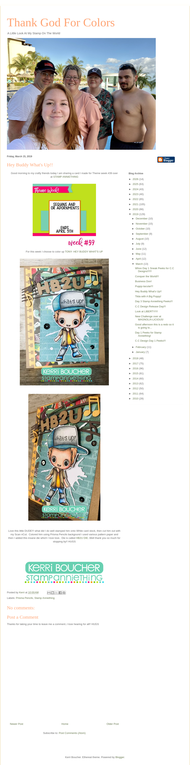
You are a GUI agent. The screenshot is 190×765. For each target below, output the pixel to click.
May (138, 253)
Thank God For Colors (61, 22)
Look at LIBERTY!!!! (146, 311)
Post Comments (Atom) (72, 733)
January (141, 352)
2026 (136, 179)
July (138, 243)
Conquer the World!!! (147, 276)
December (142, 218)
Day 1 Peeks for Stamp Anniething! (148, 334)
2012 (136, 388)
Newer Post (16, 723)
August (140, 238)
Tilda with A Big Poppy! (148, 296)
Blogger (119, 757)
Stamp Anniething (44, 597)
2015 (136, 373)
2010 (136, 398)
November (142, 223)
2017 (136, 363)
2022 (136, 199)
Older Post (113, 723)
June (139, 248)
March (140, 263)
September (142, 233)
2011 (136, 393)
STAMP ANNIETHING (65, 176)
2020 (136, 209)
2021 (136, 204)
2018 (136, 358)
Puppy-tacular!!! (144, 286)
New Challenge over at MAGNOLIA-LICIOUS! (149, 318)
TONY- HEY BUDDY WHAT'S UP (84, 251)
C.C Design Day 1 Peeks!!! (150, 340)
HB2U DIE (82, 537)
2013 (136, 383)
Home (65, 723)
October (141, 228)
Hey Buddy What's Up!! (148, 291)
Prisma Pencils (24, 597)
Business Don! (143, 281)
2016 (136, 368)
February (141, 347)
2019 (136, 214)
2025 (136, 184)
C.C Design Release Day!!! (150, 306)
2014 (136, 378)
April (139, 258)
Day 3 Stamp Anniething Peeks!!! (154, 301)
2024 (136, 189)
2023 (136, 194)
